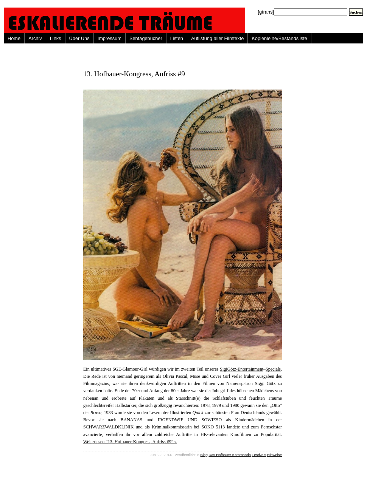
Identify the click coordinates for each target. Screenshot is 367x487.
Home (14, 38)
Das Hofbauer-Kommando (229, 455)
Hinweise (274, 455)
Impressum (109, 38)
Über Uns (79, 38)
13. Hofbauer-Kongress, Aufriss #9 (134, 74)
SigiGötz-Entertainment (241, 369)
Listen (176, 38)
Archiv (35, 38)
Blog (204, 455)
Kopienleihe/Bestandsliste (279, 38)
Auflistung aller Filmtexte (217, 38)
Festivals (259, 455)
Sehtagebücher (145, 38)
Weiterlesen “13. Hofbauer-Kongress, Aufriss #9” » (130, 441)
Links (55, 38)
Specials (273, 369)
